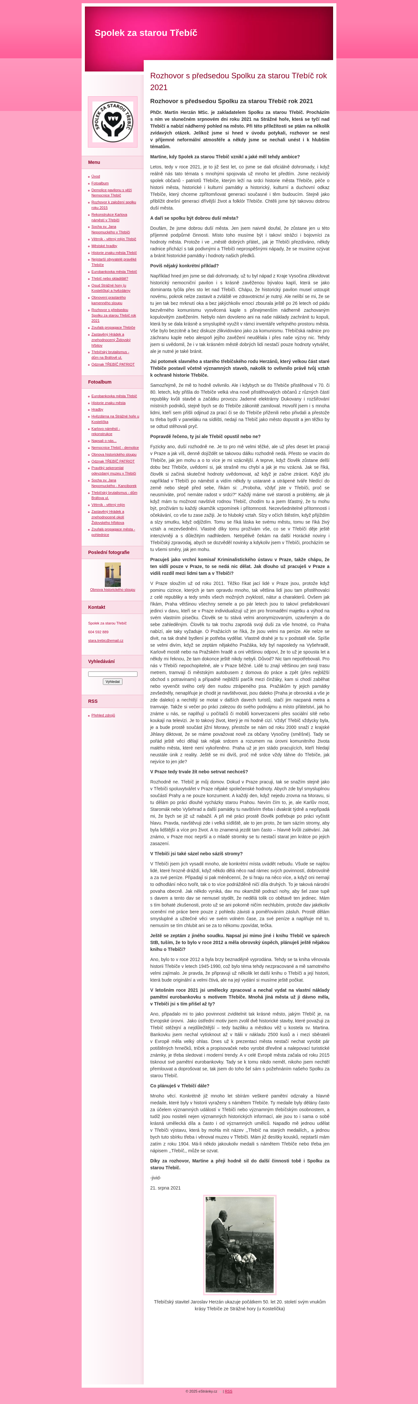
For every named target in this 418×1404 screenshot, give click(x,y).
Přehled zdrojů (103, 715)
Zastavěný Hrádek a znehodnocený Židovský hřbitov (111, 339)
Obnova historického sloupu (114, 454)
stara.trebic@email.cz (105, 640)
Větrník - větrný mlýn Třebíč (113, 239)
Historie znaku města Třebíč (114, 253)
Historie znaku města (108, 403)
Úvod (95, 176)
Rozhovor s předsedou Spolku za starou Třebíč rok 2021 (113, 315)
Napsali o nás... (104, 441)
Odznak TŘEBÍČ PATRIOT (113, 364)
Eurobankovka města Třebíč (114, 272)
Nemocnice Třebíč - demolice (115, 448)
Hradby (97, 409)
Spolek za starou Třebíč (146, 33)
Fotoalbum (100, 183)
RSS (229, 1391)
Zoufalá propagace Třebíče (113, 327)
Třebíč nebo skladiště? (109, 278)
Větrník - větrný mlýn (108, 505)
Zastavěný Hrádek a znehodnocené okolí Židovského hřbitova (107, 517)
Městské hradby (104, 246)
